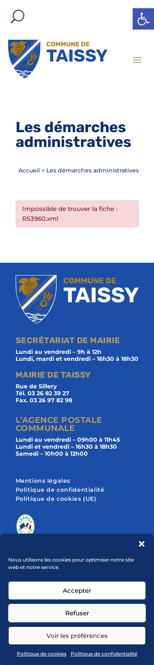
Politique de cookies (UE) (56, 499)
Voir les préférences (77, 636)
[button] (143, 19)
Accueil (29, 170)
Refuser (77, 613)
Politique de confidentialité (104, 654)
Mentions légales (43, 481)
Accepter (77, 590)
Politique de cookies (42, 654)
